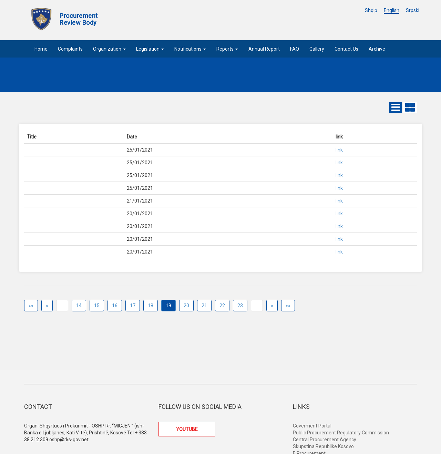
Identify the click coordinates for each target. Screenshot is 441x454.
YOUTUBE (187, 429)
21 (204, 305)
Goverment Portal (312, 426)
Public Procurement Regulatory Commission (341, 432)
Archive (377, 49)
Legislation (150, 49)
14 (79, 305)
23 (240, 305)
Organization (109, 49)
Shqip (371, 10)
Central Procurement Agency (324, 439)
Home (41, 49)
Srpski (412, 10)
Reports (227, 49)
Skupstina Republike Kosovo (323, 446)
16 (114, 305)
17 (132, 305)
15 (97, 305)
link (339, 150)
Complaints (70, 49)
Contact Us (346, 49)
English (391, 10)
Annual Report (264, 49)
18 (150, 305)
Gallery (316, 49)
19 (168, 305)
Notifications (190, 49)
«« (31, 305)
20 (186, 305)
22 (222, 305)
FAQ (294, 49)
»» (288, 305)
